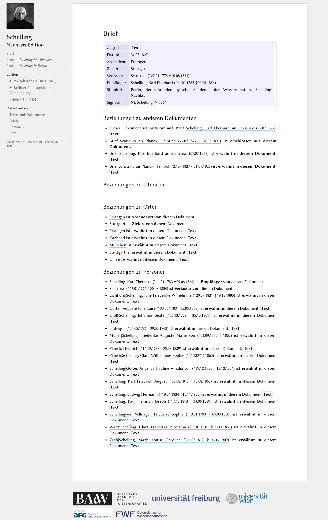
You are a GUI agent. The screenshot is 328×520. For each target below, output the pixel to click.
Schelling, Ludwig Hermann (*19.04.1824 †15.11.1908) (155, 394)
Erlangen (138, 61)
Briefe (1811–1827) (24, 99)
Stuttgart (139, 68)
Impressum (52, 142)
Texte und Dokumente (27, 115)
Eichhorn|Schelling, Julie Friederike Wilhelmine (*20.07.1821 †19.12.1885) (172, 295)
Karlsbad (117, 237)
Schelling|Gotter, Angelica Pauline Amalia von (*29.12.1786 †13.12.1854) (172, 368)
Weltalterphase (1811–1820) (35, 81)
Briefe (14, 121)
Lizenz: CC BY (15, 142)
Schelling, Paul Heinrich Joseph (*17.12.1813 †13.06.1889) (160, 401)
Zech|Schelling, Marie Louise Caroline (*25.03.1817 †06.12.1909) (169, 439)
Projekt (29, 59)
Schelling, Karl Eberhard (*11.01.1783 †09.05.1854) (173, 82)
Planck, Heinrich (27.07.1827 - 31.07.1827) (170, 140)
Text (136, 47)
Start (10, 53)
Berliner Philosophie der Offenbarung (31, 90)
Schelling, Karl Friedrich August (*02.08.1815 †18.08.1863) (160, 381)
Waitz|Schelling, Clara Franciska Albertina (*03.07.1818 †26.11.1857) (170, 427)
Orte (13, 133)
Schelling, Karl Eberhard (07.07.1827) (231, 128)
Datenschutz (34, 142)
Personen (17, 127)
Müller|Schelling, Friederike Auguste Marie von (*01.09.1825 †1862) (170, 335)
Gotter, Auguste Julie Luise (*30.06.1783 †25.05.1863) (154, 308)
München (117, 245)
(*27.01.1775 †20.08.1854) (160, 75)
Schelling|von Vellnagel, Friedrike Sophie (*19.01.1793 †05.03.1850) (170, 414)
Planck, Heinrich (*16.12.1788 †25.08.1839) (145, 348)
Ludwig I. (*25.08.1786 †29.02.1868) (138, 328)
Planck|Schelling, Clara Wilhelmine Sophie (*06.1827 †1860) (161, 355)
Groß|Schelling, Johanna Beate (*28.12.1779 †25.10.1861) (160, 315)
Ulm (113, 259)
